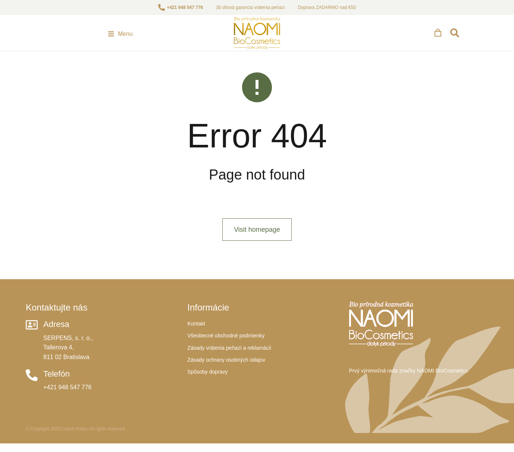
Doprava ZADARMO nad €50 (326, 7)
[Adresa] (32, 342)
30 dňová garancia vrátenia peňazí (250, 7)
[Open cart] (467, 37)
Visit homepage (257, 247)
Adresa (56, 342)
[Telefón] (32, 393)
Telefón (56, 391)
